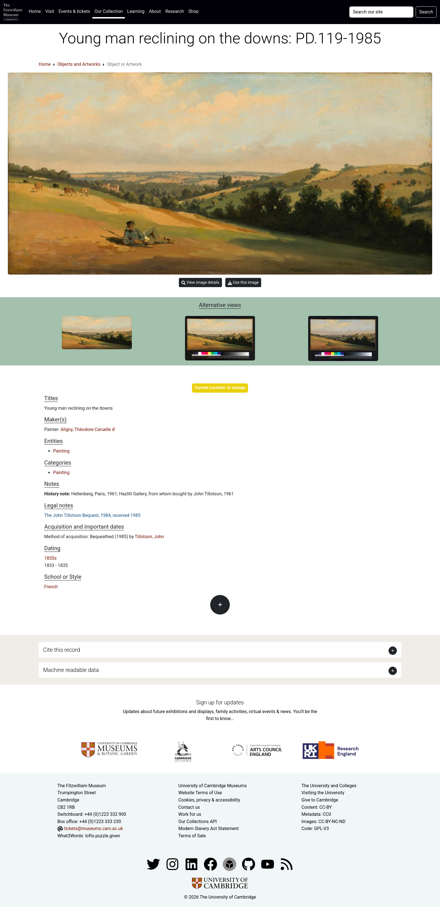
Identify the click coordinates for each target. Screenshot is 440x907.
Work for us (189, 814)
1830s (50, 558)
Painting (61, 451)
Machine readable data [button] (71, 670)
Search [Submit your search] (426, 12)
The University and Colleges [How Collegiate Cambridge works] (328, 785)
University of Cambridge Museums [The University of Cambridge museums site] (212, 785)
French (51, 586)
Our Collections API (197, 821)
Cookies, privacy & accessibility (209, 800)
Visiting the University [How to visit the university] (322, 792)
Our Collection (109, 11)
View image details (200, 282)
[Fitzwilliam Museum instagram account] (172, 863)
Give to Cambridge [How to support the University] (319, 800)
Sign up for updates (220, 702)
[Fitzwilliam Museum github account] (249, 863)
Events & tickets (74, 11)
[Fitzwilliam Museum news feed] (287, 863)
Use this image (243, 282)
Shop (193, 11)
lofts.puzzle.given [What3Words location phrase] (102, 835)
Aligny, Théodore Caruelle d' (87, 429)
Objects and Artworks (78, 64)
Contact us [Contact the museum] (189, 807)
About (155, 11)
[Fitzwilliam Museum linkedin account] (211, 863)
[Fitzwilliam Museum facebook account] (192, 863)
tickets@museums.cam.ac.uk (93, 828)
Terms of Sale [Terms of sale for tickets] (192, 835)
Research (174, 11)
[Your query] (381, 12)
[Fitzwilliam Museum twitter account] (153, 863)
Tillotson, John (149, 536)
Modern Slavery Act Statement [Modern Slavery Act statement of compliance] (208, 828)
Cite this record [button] (61, 649)
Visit (49, 11)
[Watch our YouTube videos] (268, 863)
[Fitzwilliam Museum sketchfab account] (230, 863)
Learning (135, 11)
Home (36, 11)
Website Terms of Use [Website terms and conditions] (200, 792)
